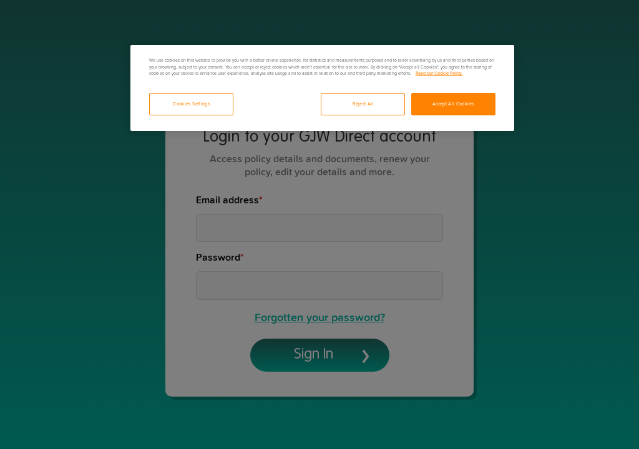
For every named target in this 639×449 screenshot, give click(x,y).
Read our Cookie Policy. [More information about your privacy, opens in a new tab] (439, 73)
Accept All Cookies (453, 104)
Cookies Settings (191, 104)
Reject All (363, 104)
